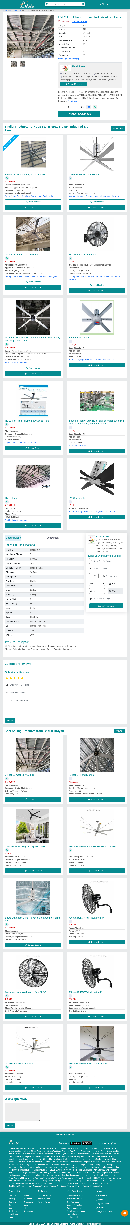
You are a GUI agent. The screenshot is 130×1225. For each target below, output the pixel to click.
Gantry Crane (105, 1163)
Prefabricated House (101, 1158)
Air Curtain (60, 1169)
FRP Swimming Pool (103, 1177)
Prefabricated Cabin (25, 1158)
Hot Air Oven (50, 1161)
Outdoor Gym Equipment (75, 1179)
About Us (12, 1194)
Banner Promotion (74, 1204)
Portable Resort (72, 1155)
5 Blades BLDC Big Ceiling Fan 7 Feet (25, 845)
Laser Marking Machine (36, 1147)
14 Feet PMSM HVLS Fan (19, 1062)
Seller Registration (75, 1194)
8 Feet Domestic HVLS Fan (19, 774)
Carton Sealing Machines (110, 1150)
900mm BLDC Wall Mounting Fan (86, 991)
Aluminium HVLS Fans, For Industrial (25, 173)
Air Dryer (58, 1174)
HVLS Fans (11, 497)
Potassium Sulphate (40, 1185)
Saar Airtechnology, (77, 444)
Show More (118, 127)
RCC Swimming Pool (32, 1179)
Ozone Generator (71, 1182)
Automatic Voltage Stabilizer (72, 1163)
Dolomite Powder (82, 1185)
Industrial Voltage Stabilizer (48, 1163)
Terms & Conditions (46, 1198)
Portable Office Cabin (43, 1158)
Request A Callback (65, 1133)
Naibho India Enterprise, (16, 519)
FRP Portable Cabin (104, 1155)
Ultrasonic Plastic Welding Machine (42, 1171)
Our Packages (73, 1201)
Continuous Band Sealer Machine (90, 1171)
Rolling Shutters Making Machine (76, 1174)
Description (52, 536)
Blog (10, 1207)
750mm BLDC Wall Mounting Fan (86, 916)
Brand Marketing (74, 1207)
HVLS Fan (17, 9)
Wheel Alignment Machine (19, 1177)
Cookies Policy (44, 1194)
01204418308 (101, 1194)
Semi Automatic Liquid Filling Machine (38, 1174)
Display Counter (15, 1153)
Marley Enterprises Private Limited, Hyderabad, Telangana (31, 275)
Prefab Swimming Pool (85, 1177)
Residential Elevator (52, 1153)
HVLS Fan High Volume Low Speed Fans (27, 419)
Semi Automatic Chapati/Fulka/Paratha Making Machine (52, 1177)
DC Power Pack (62, 1161)
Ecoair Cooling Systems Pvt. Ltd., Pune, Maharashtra (93, 510)
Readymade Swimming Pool (53, 1179)
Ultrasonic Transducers (67, 1171)
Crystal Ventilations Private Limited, (21, 441)
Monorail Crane (20, 1166)
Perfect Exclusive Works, (16, 361)
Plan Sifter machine (101, 1169)
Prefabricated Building (61, 1158)
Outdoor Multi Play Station (70, 1147)
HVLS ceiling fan (77, 497)
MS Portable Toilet (58, 1155)
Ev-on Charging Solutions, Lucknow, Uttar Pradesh (91, 358)
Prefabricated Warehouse (82, 1158)
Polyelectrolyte (96, 1185)
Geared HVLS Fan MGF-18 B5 (21, 253)
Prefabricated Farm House (38, 1155)
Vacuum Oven (38, 1161)
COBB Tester (33, 1166)
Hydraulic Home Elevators (33, 1153)
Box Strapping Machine (90, 1150)
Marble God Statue (47, 1169)
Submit (9, 719)
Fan (10, 9)
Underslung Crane (91, 1163)
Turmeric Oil (54, 1185)
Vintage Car (13, 1182)
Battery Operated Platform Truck (32, 1182)
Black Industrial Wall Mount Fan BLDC (25, 991)
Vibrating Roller (104, 1147)
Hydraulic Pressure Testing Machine (74, 1166)
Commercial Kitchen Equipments (79, 1169)
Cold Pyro (83, 1182)
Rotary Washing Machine (26, 1163)
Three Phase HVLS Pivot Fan (84, 173)
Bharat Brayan (78, 65)
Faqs (11, 1216)
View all (119, 730)
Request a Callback (79, 112)
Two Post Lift (110, 1174)
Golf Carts (112, 1179)
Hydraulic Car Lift (68, 1153)
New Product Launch (76, 1210)
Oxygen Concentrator (54, 1182)
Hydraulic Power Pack (96, 1161)
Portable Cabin (52, 1147)
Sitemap (12, 1198)
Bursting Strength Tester (48, 1166)
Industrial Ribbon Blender (33, 1150)
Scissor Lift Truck (84, 1153)
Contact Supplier (75, 83)
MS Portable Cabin (87, 1155)
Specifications (13, 536)
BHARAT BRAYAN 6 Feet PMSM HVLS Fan (92, 845)
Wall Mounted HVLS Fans (82, 253)
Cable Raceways (20, 1171)
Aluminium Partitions (52, 1150)
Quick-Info (13, 1210)
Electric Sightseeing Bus (96, 1179)
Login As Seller (73, 1216)
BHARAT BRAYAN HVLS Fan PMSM (88, 1062)
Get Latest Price (79, 20)
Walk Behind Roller (89, 1147)
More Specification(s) (68, 58)
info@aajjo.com (102, 1202)
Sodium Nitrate (25, 1185)
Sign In (104, 4)
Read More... (74, 100)
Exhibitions (13, 1213)
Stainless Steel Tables (70, 1150)
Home (5, 9)
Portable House (21, 1155)
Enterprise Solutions (75, 1213)
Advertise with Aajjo (75, 1198)
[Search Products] (46, 4)
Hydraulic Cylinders (78, 1161)
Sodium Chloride (67, 1185)
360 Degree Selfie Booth (98, 1182)
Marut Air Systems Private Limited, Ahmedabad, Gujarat (94, 195)
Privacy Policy (44, 1201)
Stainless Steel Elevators (102, 1153)
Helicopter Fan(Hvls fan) (82, 774)
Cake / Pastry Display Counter (101, 1166)
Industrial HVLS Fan (79, 336)
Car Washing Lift (97, 1174)
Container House (24, 1161)
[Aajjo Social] (105, 1142)
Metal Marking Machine (29, 1169)
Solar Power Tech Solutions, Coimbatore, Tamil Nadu (29, 195)
